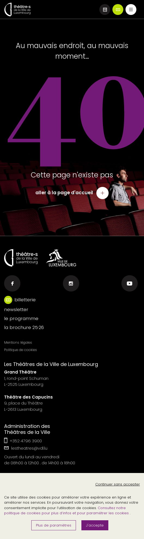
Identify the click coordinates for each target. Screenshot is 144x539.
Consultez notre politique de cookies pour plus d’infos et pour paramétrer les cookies (67, 510)
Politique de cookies (20, 349)
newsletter (16, 309)
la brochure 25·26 (24, 327)
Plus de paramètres (53, 525)
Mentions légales (18, 342)
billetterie (25, 299)
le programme (21, 318)
